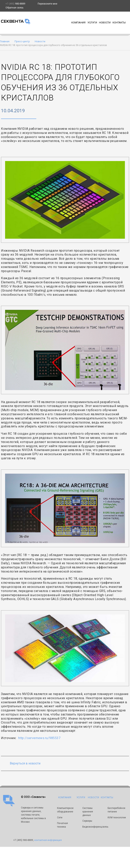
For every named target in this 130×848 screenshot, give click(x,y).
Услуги (92, 22)
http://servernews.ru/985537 (39, 738)
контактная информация (48, 840)
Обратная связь (14, 7)
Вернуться (25, 763)
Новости (105, 22)
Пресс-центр (22, 41)
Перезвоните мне (47, 3)
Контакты (119, 22)
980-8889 (15, 3)
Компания (78, 22)
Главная (4, 41)
